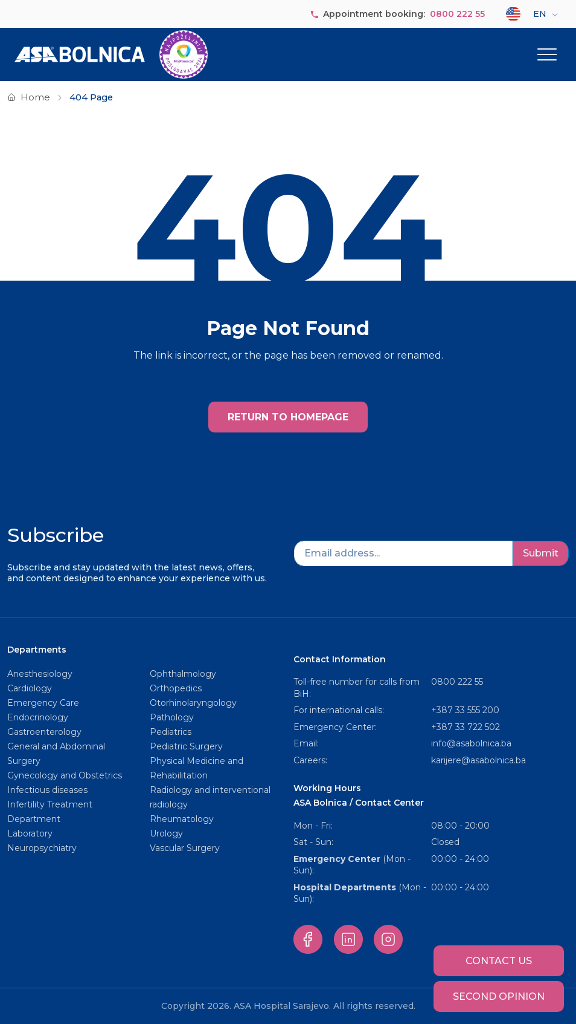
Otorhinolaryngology (193, 702)
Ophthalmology (183, 673)
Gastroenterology (44, 731)
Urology (166, 833)
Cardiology (29, 688)
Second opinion (499, 996)
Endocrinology (37, 717)
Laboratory (30, 833)
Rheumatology (182, 819)
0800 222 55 (457, 13)
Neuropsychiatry (42, 848)
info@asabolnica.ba (471, 743)
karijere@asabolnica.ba (478, 760)
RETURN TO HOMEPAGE (288, 417)
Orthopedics (176, 688)
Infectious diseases (48, 789)
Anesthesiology (39, 673)
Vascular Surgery (185, 848)
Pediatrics (170, 731)
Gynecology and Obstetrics (64, 775)
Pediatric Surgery (186, 746)
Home (35, 97)
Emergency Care (43, 702)
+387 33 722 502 (465, 727)
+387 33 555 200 (465, 710)
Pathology (172, 717)
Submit (540, 553)
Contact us (499, 961)
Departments (36, 649)
